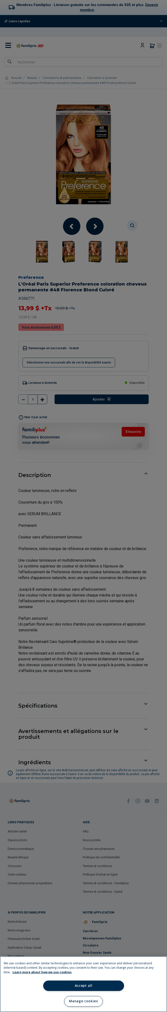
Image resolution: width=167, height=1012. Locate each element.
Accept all (83, 985)
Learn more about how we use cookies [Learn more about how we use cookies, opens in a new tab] (42, 972)
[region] (83, 984)
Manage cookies (83, 1001)
